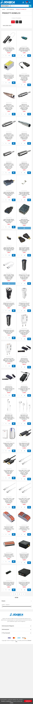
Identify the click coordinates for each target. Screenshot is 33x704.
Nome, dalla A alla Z (16, 26)
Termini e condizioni (6, 701)
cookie (11, 702)
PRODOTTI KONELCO (11, 13)
